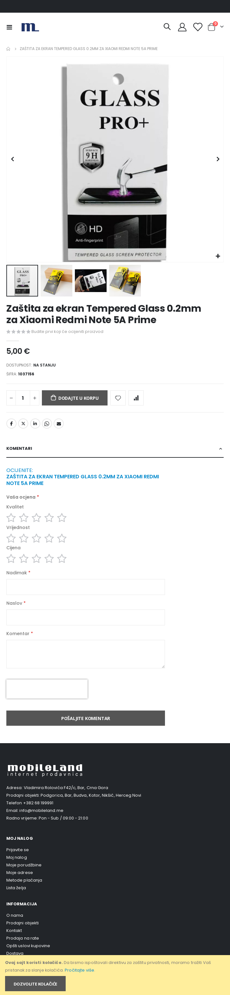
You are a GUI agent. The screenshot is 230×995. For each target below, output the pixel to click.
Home (8, 49)
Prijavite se (17, 850)
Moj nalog (16, 857)
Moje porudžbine (24, 865)
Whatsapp (47, 423)
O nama (14, 915)
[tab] (115, 449)
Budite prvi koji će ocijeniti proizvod (67, 331)
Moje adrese (19, 873)
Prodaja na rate (22, 938)
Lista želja (16, 888)
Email (59, 423)
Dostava (14, 953)
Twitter (23, 423)
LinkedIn (35, 423)
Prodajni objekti (22, 923)
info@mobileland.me (41, 810)
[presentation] (47, 688)
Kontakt (14, 931)
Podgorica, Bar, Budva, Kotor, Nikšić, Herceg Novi (91, 795)
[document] (115, 975)
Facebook (11, 423)
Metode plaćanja (24, 880)
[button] (217, 256)
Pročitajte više (79, 970)
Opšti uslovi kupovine (28, 946)
